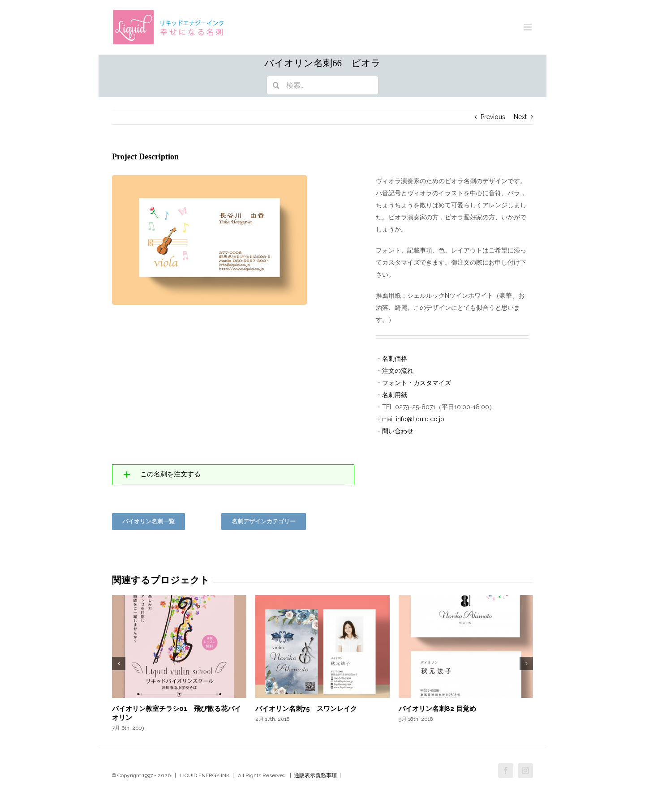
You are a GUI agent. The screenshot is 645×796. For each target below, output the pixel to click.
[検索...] (322, 85)
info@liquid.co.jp (420, 419)
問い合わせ (397, 431)
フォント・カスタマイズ (416, 382)
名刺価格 (394, 358)
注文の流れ (397, 370)
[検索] (276, 85)
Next (520, 116)
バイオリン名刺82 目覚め (437, 709)
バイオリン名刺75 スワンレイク (306, 709)
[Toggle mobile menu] (528, 27)
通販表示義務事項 (315, 775)
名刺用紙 (394, 394)
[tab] (233, 474)
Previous (493, 116)
